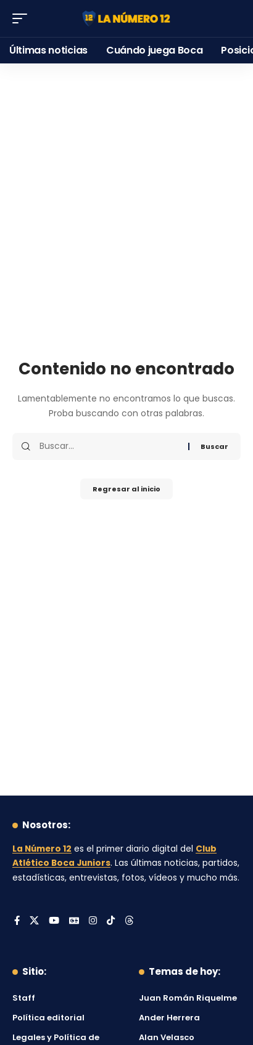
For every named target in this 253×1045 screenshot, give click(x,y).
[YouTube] (54, 921)
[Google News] (74, 921)
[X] (34, 921)
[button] (22, 18)
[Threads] (129, 921)
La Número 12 (42, 849)
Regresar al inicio (126, 489)
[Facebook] (17, 921)
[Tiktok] (111, 921)
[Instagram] (93, 921)
